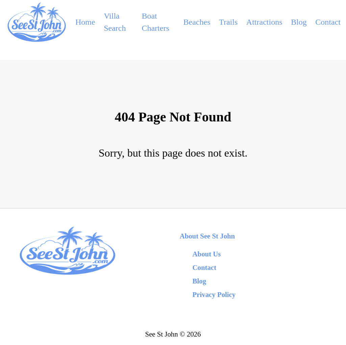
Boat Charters (155, 22)
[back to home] (36, 22)
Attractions (264, 22)
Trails (228, 22)
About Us (207, 254)
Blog (299, 22)
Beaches (197, 22)
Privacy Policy (214, 294)
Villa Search (115, 22)
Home (85, 22)
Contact (328, 22)
